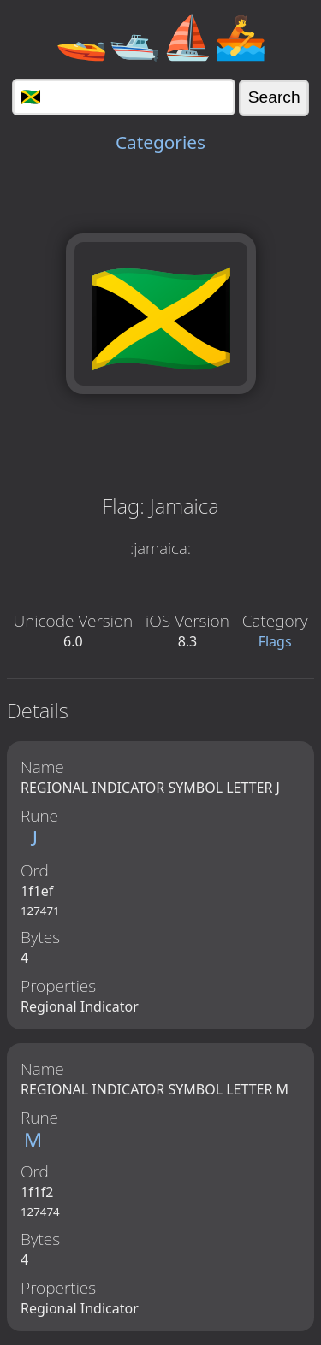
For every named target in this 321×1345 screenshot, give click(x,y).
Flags (275, 641)
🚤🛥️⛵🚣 (161, 36)
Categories (160, 142)
